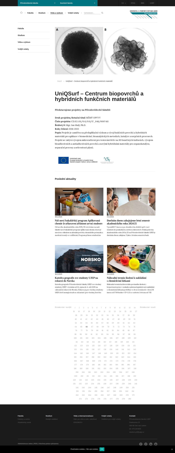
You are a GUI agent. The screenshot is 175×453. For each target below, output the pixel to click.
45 (102, 319)
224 (98, 380)
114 (93, 342)
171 (105, 361)
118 (116, 342)
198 (135, 368)
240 (129, 384)
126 (99, 346)
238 (117, 384)
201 (89, 372)
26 (131, 311)
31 (92, 315)
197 (129, 368)
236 (105, 384)
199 (77, 372)
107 (117, 338)
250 (127, 387)
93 (102, 334)
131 (129, 346)
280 (129, 399)
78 (87, 330)
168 (87, 361)
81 (102, 330)
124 (87, 346)
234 (92, 384)
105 (105, 338)
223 (92, 380)
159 (99, 357)
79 (92, 330)
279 (123, 399)
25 (125, 311)
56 (97, 323)
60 (118, 323)
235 (98, 384)
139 (111, 349)
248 (114, 387)
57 (102, 323)
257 (108, 391)
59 (113, 323)
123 (81, 346)
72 (118, 327)
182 (105, 365)
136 (93, 349)
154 (135, 353)
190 (87, 368)
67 (92, 327)
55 (92, 323)
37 (123, 315)
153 (129, 353)
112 (82, 342)
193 (105, 368)
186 (128, 365)
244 (89, 387)
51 (134, 319)
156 (81, 357)
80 (97, 330)
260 (126, 391)
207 (127, 372)
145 (81, 353)
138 (105, 349)
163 (122, 357)
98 (129, 334)
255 (96, 391)
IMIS (142, 3)
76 (76, 330)
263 (83, 395)
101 (81, 338)
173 (117, 361)
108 (123, 338)
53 (81, 323)
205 (114, 372)
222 (86, 380)
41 (81, 319)
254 (89, 391)
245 (96, 387)
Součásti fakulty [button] (77, 3)
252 (77, 391)
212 (93, 376)
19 (94, 311)
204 (108, 372)
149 (105, 353)
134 (81, 349)
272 (80, 399)
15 (74, 311)
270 (127, 395)
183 (111, 365)
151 (117, 353)
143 (134, 349)
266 (102, 395)
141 (123, 349)
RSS (35, 444)
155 (75, 357)
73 (124, 327)
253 (83, 391)
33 (102, 315)
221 (80, 380)
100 (75, 338)
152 (123, 353)
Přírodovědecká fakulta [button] (37, 3)
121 (133, 342)
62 (129, 323)
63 (134, 323)
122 (75, 346)
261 (133, 391)
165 (135, 357)
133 (75, 349)
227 (117, 380)
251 (133, 387)
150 (111, 353)
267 (108, 395)
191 (93, 368)
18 (89, 311)
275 (99, 399)
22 (109, 311)
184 (116, 365)
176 (135, 361)
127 (105, 346)
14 (135, 308)
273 (86, 399)
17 (84, 311)
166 (75, 361)
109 (129, 338)
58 (107, 323)
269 (121, 395)
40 (76, 319)
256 (102, 391)
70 (108, 327)
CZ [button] (124, 3)
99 (135, 334)
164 (128, 357)
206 (120, 372)
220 (74, 380)
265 (96, 395)
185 (122, 365)
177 (75, 365)
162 (116, 357)
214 (105, 376)
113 (88, 342)
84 (118, 330)
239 (123, 384)
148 (99, 353)
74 (129, 327)
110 (135, 338)
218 (129, 376)
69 (103, 327)
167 (81, 361)
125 (93, 346)
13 (129, 308)
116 (105, 342)
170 (99, 361)
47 (113, 319)
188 (75, 368)
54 (86, 323)
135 (87, 349)
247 (108, 387)
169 (93, 361)
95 (113, 334)
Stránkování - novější (63, 307)
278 (117, 399)
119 (122, 342)
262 (77, 395)
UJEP (152, 3)
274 (92, 399)
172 (111, 361)
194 (111, 368)
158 (93, 357)
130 (123, 346)
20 (99, 311)
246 (102, 387)
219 (134, 376)
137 (99, 349)
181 (99, 365)
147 (93, 353)
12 (124, 308)
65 (81, 327)
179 (87, 365)
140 (117, 349)
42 (86, 319)
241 (136, 384)
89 (81, 334)
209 (75, 376)
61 (123, 323)
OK (102, 449)
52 (76, 323)
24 (120, 311)
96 (118, 334)
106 (111, 338)
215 (111, 376)
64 (76, 327)
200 (83, 372)
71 (113, 327)
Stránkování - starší (147, 307)
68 (97, 327)
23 (115, 311)
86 (129, 330)
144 (75, 353)
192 (99, 368)
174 (123, 361)
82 (107, 330)
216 (117, 376)
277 (111, 399)
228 (123, 380)
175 (129, 361)
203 (101, 372)
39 (134, 315)
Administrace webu (25, 444)
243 (83, 387)
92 (97, 334)
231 (74, 384)
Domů (59, 81)
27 (136, 311)
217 (123, 376)
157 (87, 357)
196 (123, 368)
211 (88, 376)
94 (107, 334)
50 (129, 319)
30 (87, 315)
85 (123, 330)
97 (124, 334)
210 (82, 376)
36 (118, 315)
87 (134, 330)
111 (77, 342)
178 (81, 365)
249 (121, 387)
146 (87, 353)
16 (79, 311)
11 (119, 308)
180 (93, 365)
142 (128, 349)
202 (95, 372)
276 (105, 399)
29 (81, 315)
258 (114, 391)
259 (120, 391)
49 (124, 319)
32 (97, 315)
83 (113, 330)
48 (119, 319)
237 (111, 384)
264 (89, 395)
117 (110, 342)
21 (104, 311)
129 (117, 346)
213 (99, 376)
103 (93, 338)
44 (97, 319)
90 (86, 334)
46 (108, 319)
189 (81, 368)
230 (135, 380)
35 (113, 315)
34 (107, 315)
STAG (133, 3)
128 (111, 346)
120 (127, 342)
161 (111, 357)
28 (76, 315)
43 (92, 319)
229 (129, 380)
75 (134, 327)
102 (87, 338)
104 (99, 338)
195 (117, 368)
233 (86, 384)
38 (129, 315)
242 (77, 387)
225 (105, 380)
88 (75, 334)
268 (114, 395)
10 (115, 308)
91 (91, 334)
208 (133, 372)
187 (134, 365)
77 (81, 330)
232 (80, 384)
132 (134, 346)
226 (111, 380)
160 (105, 357)
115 (99, 342)
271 (133, 395)
